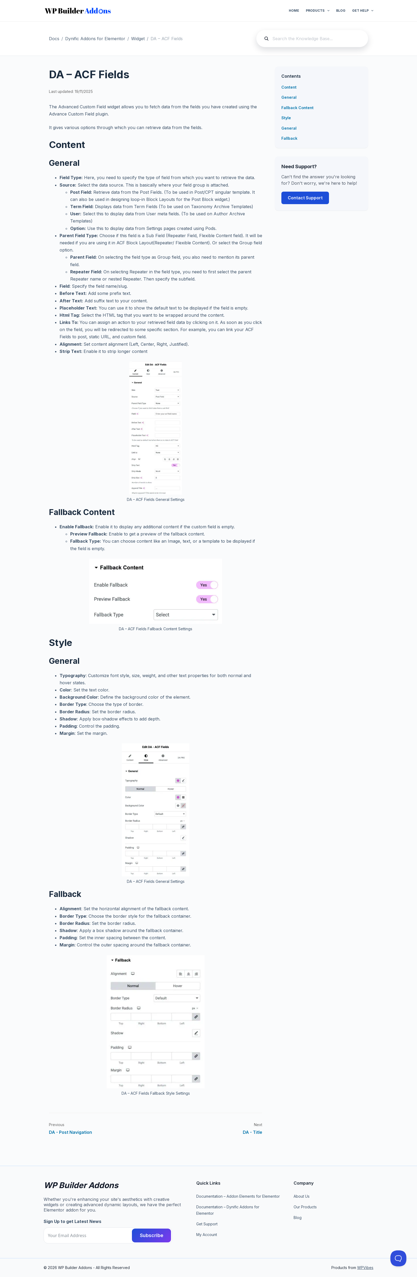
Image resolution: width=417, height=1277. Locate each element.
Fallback (289, 138)
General (289, 97)
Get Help (362, 10)
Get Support (207, 1224)
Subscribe (151, 1235)
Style (286, 118)
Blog (340, 11)
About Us (302, 1196)
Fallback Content (297, 107)
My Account (206, 1234)
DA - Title (252, 1132)
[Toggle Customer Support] (398, 1258)
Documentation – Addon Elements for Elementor (238, 1196)
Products (318, 10)
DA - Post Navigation (70, 1132)
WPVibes (365, 1267)
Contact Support (305, 197)
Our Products (305, 1207)
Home (294, 11)
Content (289, 87)
